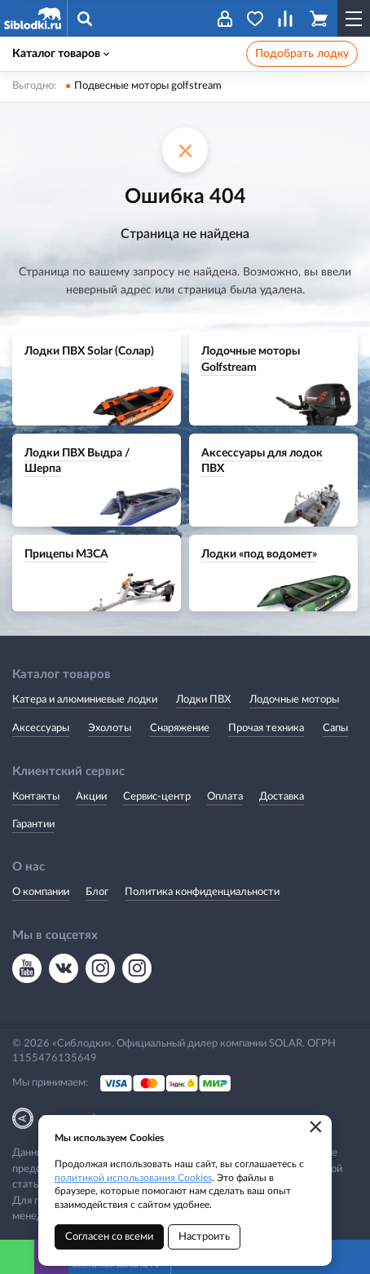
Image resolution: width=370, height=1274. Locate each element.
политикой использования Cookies (133, 1178)
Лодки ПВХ (203, 699)
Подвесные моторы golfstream (148, 86)
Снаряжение (179, 728)
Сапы (335, 728)
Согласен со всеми (109, 1237)
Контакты (35, 796)
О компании (40, 892)
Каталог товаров (60, 54)
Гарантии (33, 824)
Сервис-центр (157, 796)
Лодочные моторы (294, 699)
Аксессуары (40, 728)
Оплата (225, 796)
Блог (97, 892)
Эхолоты (109, 728)
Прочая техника (266, 728)
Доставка (281, 796)
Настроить (204, 1237)
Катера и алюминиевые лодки (84, 699)
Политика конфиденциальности (202, 892)
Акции (91, 796)
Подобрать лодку (302, 54)
